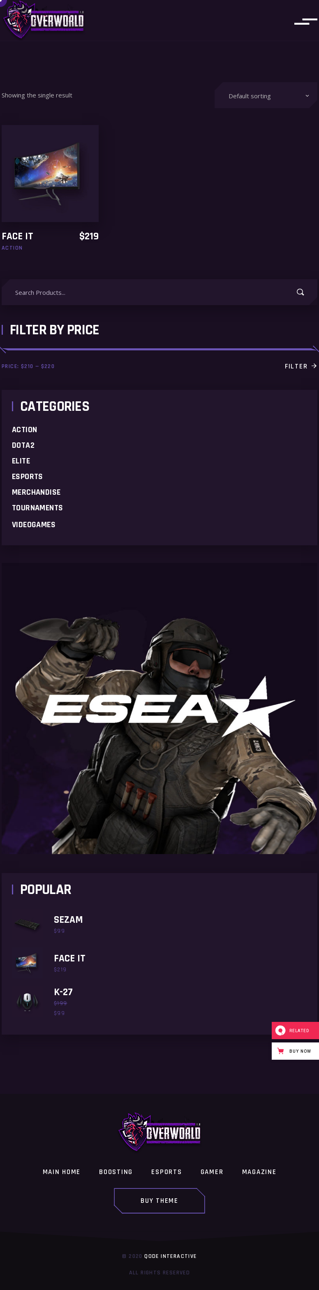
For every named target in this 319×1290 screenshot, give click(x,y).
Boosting (116, 1172)
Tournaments (37, 508)
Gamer (212, 1172)
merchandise (36, 492)
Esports (27, 476)
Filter (296, 366)
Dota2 (23, 445)
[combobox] (266, 95)
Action (24, 429)
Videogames (33, 524)
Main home (62, 1172)
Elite (21, 461)
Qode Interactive (170, 1256)
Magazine (259, 1172)
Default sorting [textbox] (250, 96)
